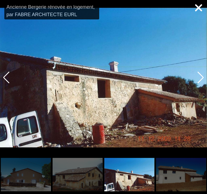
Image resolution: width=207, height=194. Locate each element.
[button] (200, 78)
